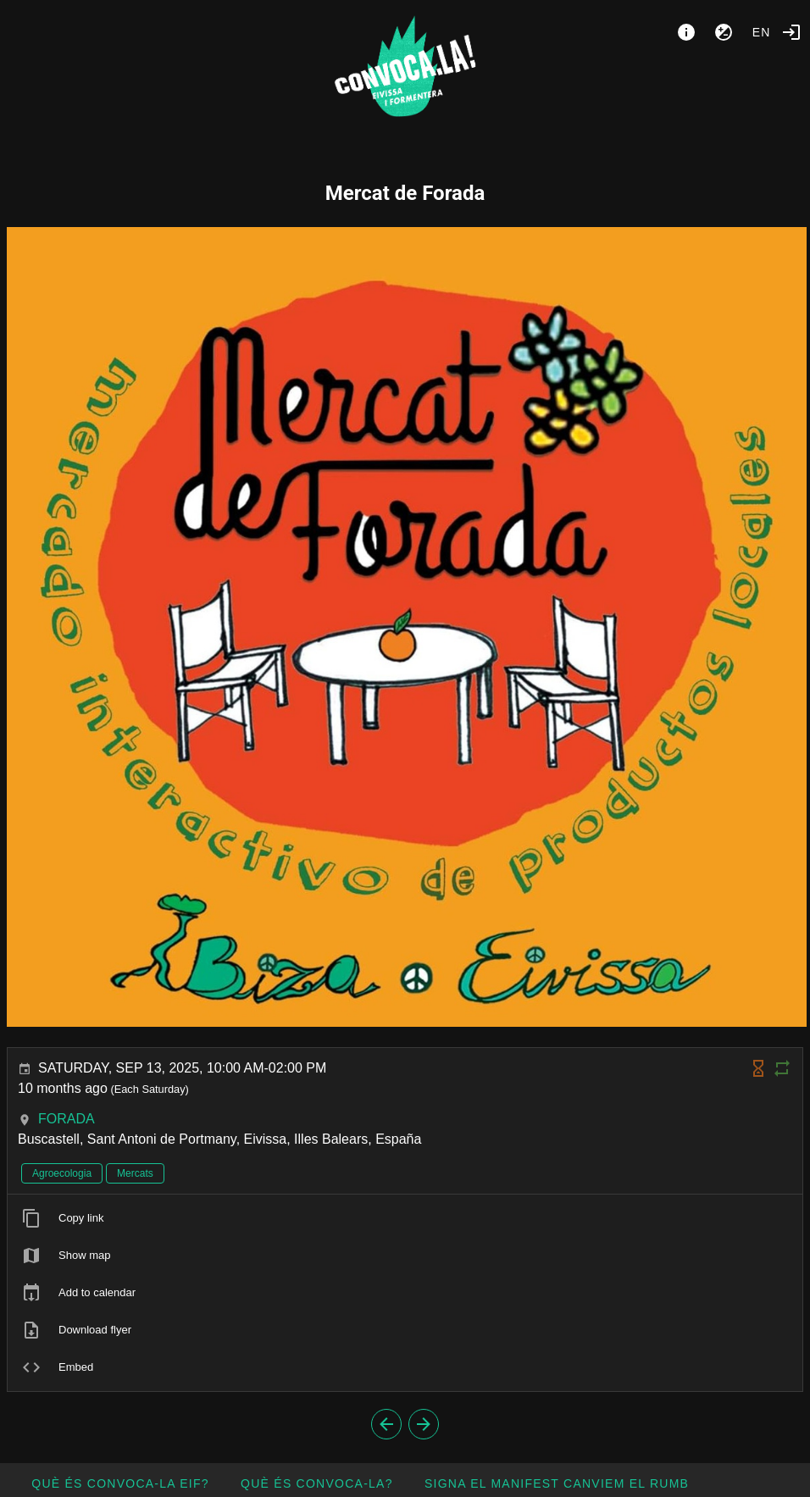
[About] (686, 32)
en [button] (761, 32)
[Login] (791, 32)
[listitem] (405, 1218)
